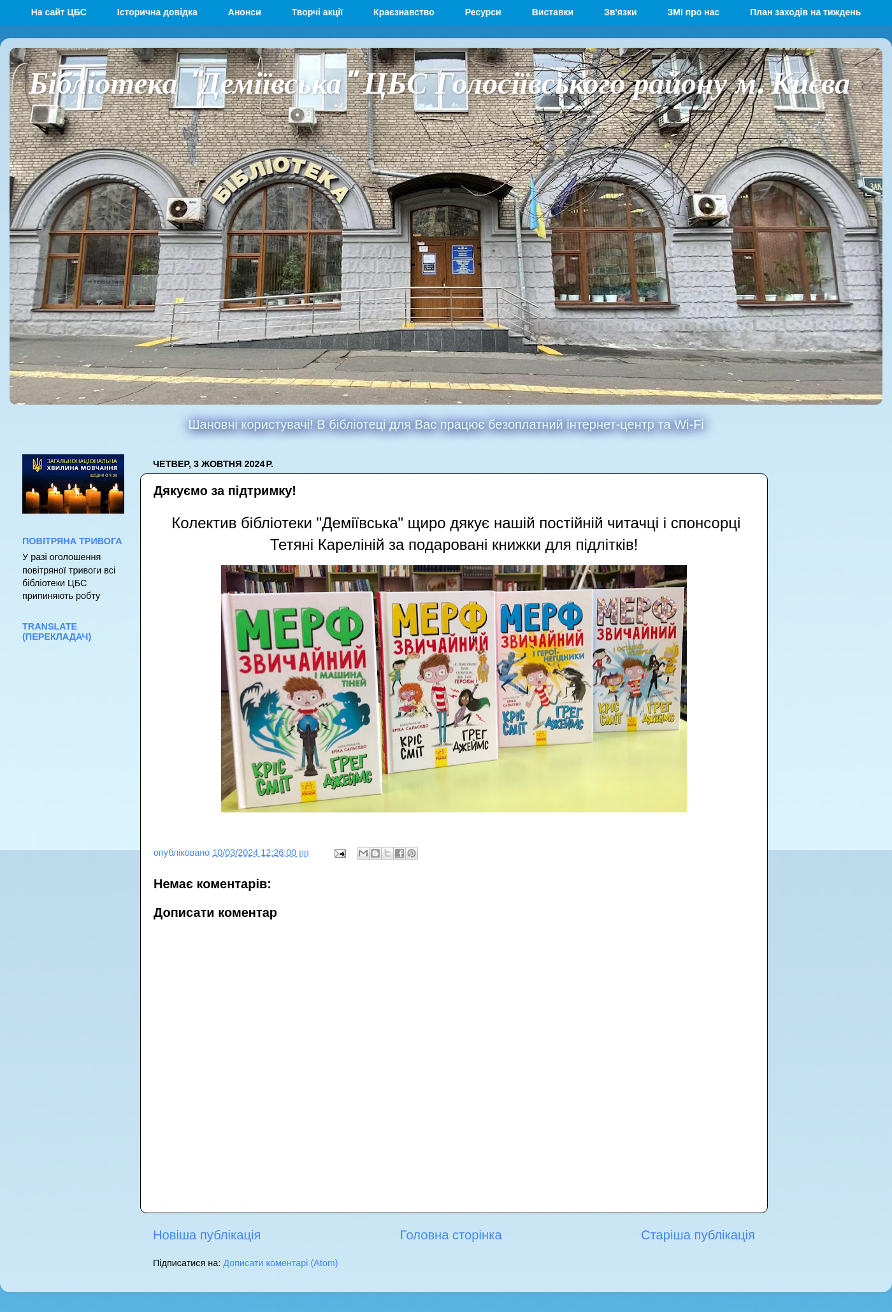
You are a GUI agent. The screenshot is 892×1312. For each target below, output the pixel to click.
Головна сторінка (451, 1235)
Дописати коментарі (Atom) (280, 1263)
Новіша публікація (207, 1235)
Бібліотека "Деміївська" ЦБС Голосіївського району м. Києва (439, 81)
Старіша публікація (698, 1235)
